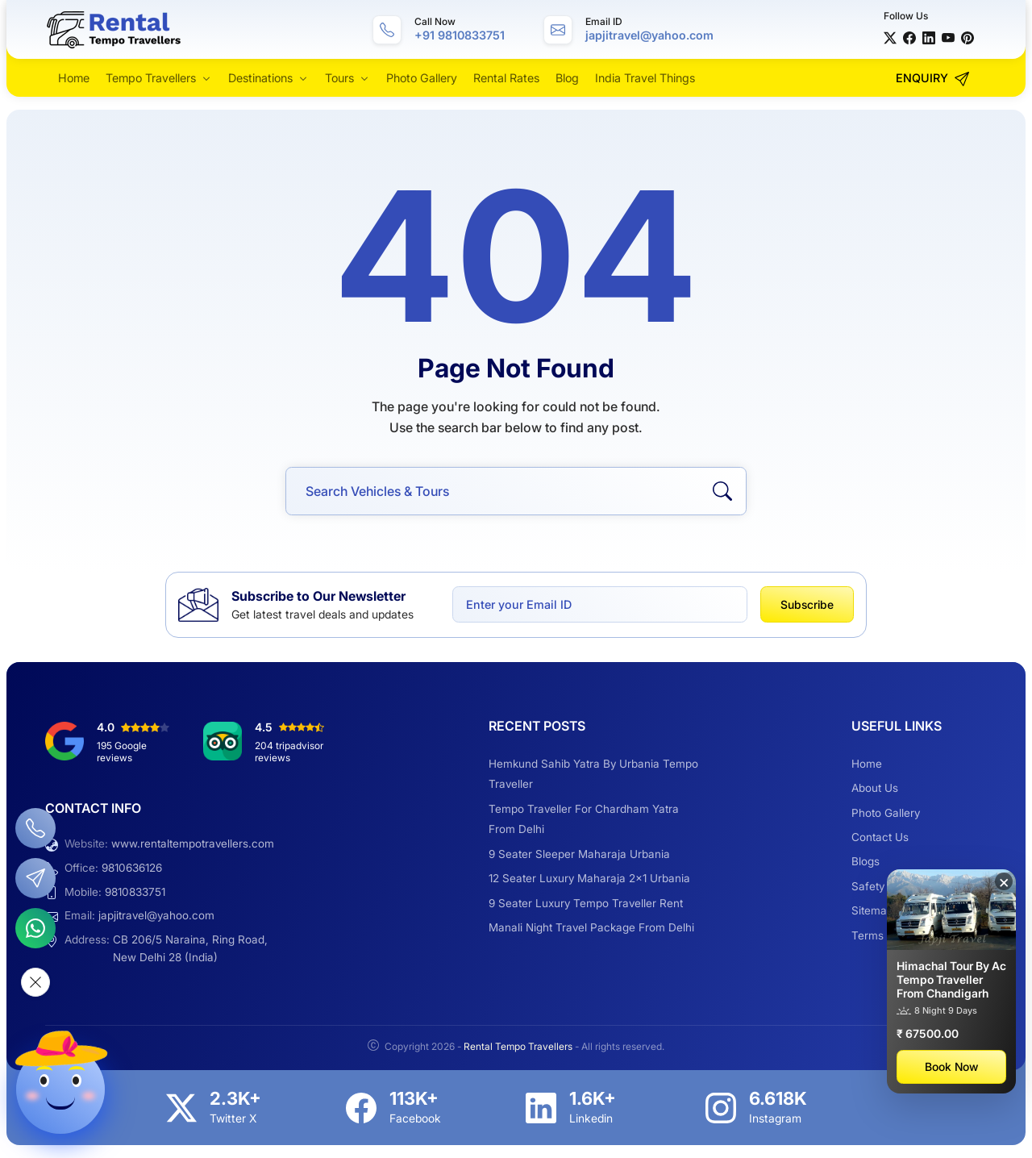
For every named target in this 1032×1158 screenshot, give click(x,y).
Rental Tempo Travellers (519, 1046)
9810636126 (132, 867)
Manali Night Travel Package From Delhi (591, 927)
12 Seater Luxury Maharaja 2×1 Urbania (589, 878)
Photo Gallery (421, 78)
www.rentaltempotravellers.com (192, 843)
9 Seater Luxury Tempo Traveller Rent (586, 903)
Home (73, 78)
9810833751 (135, 891)
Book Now (951, 1066)
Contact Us (880, 837)
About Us (874, 787)
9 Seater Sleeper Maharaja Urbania (579, 854)
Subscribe (807, 604)
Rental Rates (506, 78)
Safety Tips (880, 886)
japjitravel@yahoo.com (156, 915)
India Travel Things (645, 78)
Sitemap (872, 910)
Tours (339, 78)
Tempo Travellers (151, 78)
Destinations (260, 78)
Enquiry (932, 78)
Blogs (865, 861)
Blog (567, 78)
